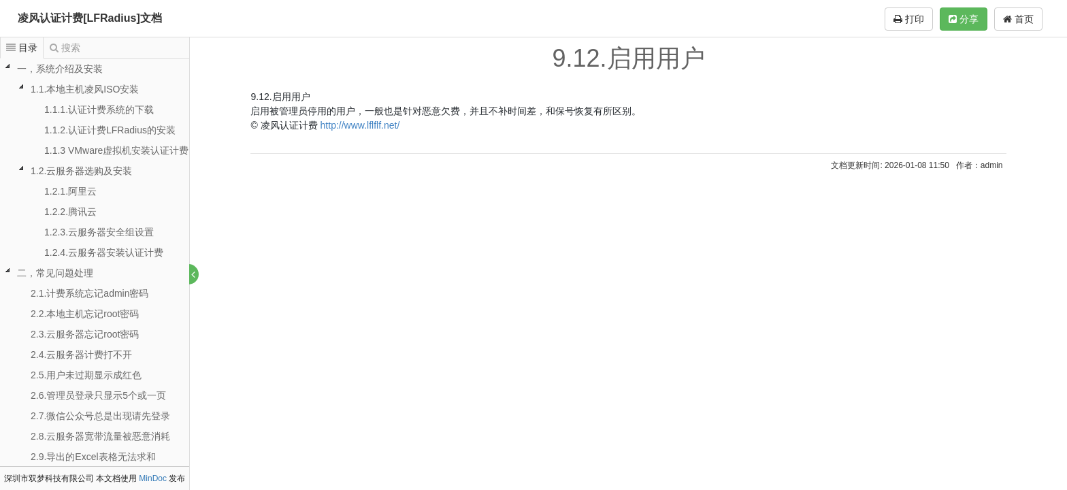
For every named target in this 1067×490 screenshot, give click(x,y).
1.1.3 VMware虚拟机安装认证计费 (116, 150)
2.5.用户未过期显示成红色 (86, 375)
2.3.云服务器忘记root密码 (85, 334)
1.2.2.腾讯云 (70, 211)
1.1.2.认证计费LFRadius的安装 (110, 130)
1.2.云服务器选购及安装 (81, 170)
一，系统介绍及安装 (60, 68)
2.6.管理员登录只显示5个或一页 (98, 395)
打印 (908, 19)
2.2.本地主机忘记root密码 (85, 313)
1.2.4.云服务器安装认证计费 (103, 252)
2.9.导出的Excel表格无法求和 (93, 456)
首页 (1018, 19)
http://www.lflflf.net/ (361, 125)
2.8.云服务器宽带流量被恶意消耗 (100, 436)
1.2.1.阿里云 (70, 191)
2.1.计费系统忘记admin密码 (89, 293)
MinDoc (153, 478)
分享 (964, 19)
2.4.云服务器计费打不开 (81, 354)
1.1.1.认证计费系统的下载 (99, 109)
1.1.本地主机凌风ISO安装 (85, 89)
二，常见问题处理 (55, 272)
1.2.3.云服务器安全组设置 (99, 232)
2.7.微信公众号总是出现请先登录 (100, 415)
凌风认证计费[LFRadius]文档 (90, 18)
